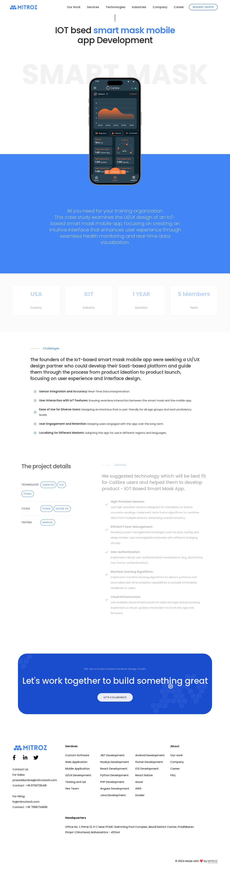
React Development (113, 768)
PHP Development (112, 782)
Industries (139, 7)
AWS (138, 788)
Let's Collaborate (115, 697)
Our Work (73, 7)
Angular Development (114, 788)
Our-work (176, 755)
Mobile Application (77, 768)
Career (179, 7)
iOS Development (147, 768)
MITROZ (212, 861)
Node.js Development (114, 762)
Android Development (150, 755)
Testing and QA (75, 782)
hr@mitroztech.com (26, 801)
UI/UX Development (78, 775)
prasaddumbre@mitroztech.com (35, 780)
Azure (139, 782)
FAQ (173, 775)
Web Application (76, 762)
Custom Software (77, 755)
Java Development (113, 795)
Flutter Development (149, 762)
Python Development (114, 775)
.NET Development (112, 755)
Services (93, 7)
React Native (144, 775)
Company (160, 7)
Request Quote (203, 7)
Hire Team (72, 788)
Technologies (115, 7)
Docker (139, 795)
